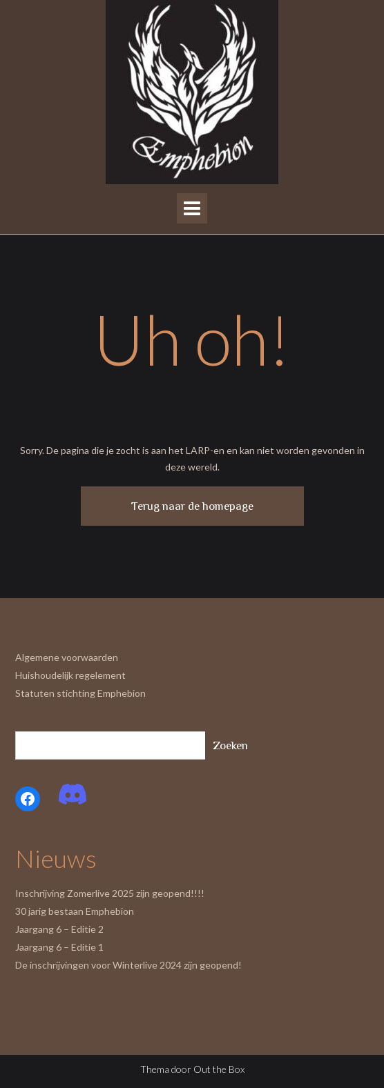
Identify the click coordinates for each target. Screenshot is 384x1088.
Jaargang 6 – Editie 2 (59, 929)
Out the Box (218, 1069)
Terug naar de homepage (192, 506)
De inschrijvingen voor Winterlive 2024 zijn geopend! (128, 965)
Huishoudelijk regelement (70, 675)
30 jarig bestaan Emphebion (74, 911)
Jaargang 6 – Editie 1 (59, 947)
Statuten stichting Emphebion (80, 693)
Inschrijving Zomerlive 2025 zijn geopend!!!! (109, 893)
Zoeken (230, 745)
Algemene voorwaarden (66, 657)
